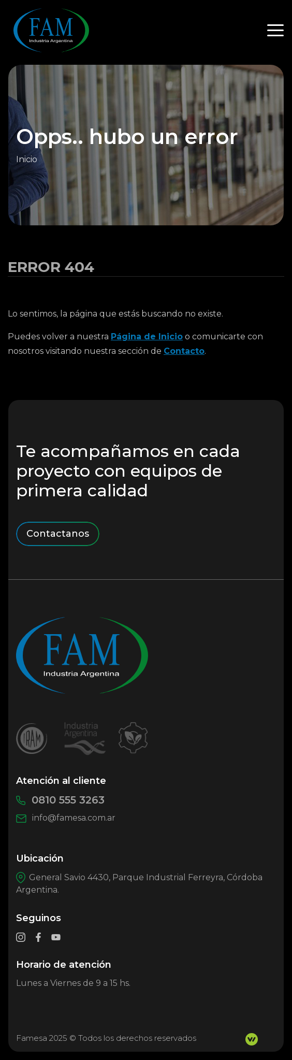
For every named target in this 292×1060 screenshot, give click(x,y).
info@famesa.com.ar (65, 818)
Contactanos (57, 533)
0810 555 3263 (60, 800)
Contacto (184, 351)
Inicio (26, 159)
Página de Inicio (147, 336)
